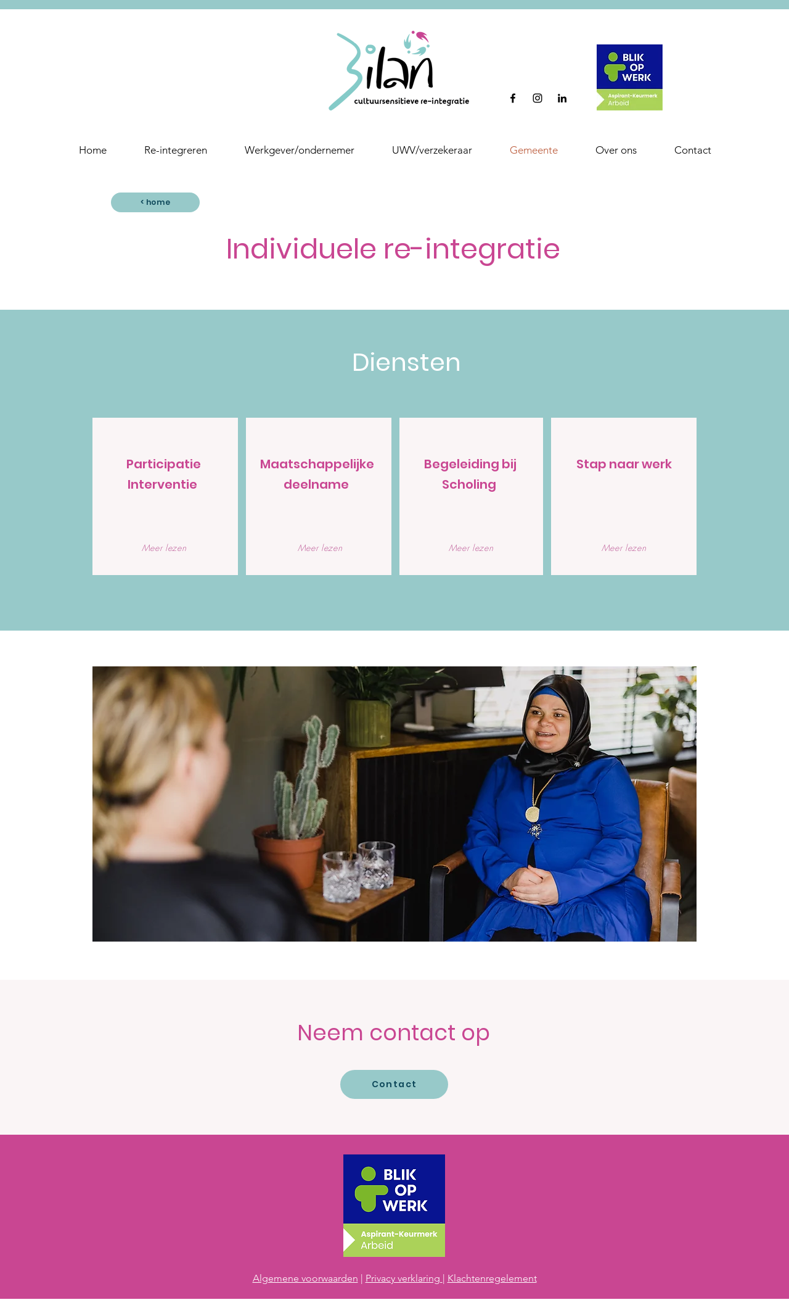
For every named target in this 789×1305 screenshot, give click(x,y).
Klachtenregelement (492, 1278)
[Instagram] (537, 98)
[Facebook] (513, 98)
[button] (615, 150)
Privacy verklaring (404, 1278)
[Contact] (394, 1084)
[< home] (155, 202)
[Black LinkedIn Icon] (562, 98)
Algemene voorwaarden (305, 1278)
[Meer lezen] (164, 547)
